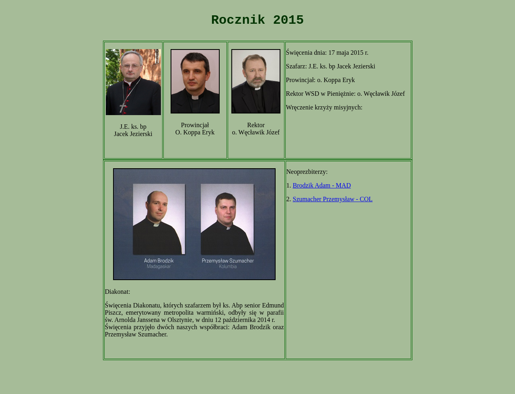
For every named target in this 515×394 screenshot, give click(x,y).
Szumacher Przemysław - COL (333, 199)
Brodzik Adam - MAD (322, 185)
